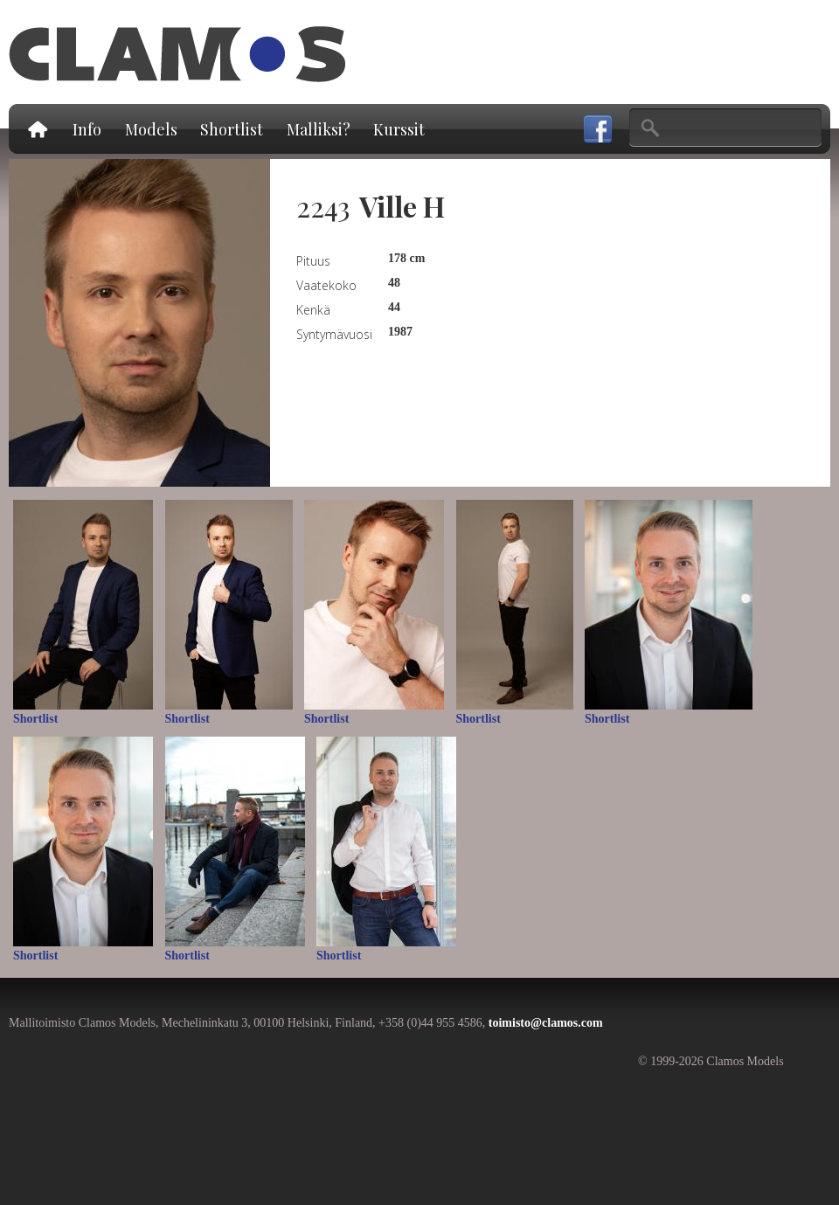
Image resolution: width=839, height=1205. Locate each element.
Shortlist (231, 129)
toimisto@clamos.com (546, 1022)
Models (151, 129)
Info (87, 129)
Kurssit (399, 129)
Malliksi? (318, 129)
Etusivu (37, 129)
